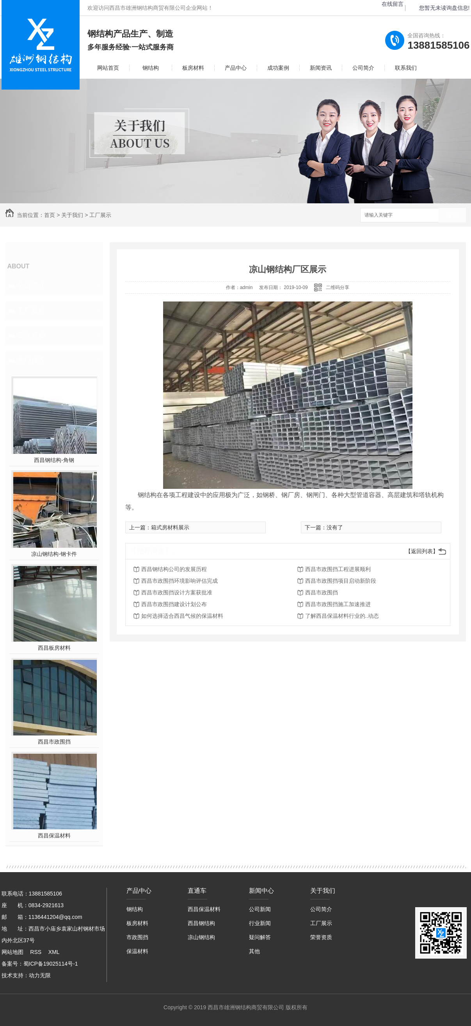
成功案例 (278, 68)
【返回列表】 (421, 551)
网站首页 (108, 68)
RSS (35, 952)
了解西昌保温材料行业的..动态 (342, 616)
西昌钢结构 (201, 923)
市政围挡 (137, 937)
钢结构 (150, 68)
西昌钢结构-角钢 (54, 460)
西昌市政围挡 (54, 742)
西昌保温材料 (54, 835)
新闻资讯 (321, 68)
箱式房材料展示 (170, 527)
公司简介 (363, 68)
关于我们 (72, 215)
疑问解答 (260, 937)
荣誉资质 (31, 335)
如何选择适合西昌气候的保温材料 (182, 616)
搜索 (452, 215)
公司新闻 (260, 909)
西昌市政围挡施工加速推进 (338, 604)
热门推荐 (31, 360)
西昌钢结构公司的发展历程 (174, 569)
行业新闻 (260, 923)
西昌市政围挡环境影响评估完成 (179, 581)
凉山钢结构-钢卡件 (54, 554)
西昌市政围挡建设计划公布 (174, 604)
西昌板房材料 (54, 648)
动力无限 (40, 975)
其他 (254, 951)
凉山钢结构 (201, 937)
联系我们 (406, 68)
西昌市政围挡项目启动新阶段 (340, 581)
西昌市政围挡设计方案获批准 (176, 592)
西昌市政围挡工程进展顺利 (338, 569)
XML (54, 952)
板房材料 (193, 68)
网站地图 (12, 952)
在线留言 (392, 4)
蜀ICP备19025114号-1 (50, 964)
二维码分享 (337, 287)
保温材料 (137, 951)
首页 (49, 215)
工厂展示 (100, 215)
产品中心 (236, 68)
